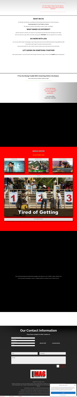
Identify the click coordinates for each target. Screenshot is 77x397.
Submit (63, 366)
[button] (74, 385)
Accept (63, 392)
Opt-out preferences (63, 395)
